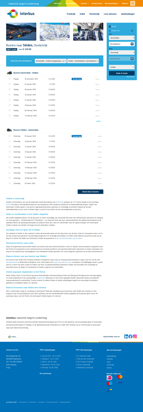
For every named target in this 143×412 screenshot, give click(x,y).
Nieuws (125, 3)
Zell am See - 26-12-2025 (51, 356)
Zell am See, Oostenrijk (85, 359)
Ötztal (8, 204)
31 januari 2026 (30, 157)
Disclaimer (32, 402)
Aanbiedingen (128, 13)
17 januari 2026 (30, 146)
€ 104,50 (52, 89)
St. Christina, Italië (83, 356)
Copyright (41, 402)
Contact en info (12, 350)
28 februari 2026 (31, 178)
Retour (112, 26)
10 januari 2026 (30, 141)
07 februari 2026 (31, 162)
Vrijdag (16, 79)
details (97, 79)
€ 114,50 (52, 79)
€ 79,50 (52, 84)
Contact (84, 3)
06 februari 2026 (31, 110)
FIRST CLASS (12, 49)
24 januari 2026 (30, 152)
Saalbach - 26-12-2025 (50, 359)
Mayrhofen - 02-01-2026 (51, 365)
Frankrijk (71, 13)
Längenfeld (41, 278)
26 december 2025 (31, 79)
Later (99, 121)
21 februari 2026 (31, 173)
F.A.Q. (8, 367)
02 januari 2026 (30, 84)
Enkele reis (114, 31)
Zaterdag (17, 136)
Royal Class (57, 262)
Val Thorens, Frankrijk (85, 362)
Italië (82, 13)
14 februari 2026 (31, 168)
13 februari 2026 (31, 116)
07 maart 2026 (30, 183)
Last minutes (110, 13)
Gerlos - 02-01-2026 (49, 362)
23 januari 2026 (30, 100)
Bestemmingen (111, 3)
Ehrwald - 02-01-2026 (50, 367)
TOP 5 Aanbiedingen (47, 350)
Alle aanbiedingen (45, 373)
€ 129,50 (52, 105)
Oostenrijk (94, 13)
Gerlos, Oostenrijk (83, 365)
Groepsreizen (96, 3)
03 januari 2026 (30, 136)
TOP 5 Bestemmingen (82, 350)
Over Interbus (70, 3)
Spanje (109, 368)
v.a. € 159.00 (25, 49)
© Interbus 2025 (11, 402)
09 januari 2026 (30, 89)
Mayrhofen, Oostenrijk (85, 367)
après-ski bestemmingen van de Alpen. (69, 238)
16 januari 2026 (30, 95)
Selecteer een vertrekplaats (21, 61)
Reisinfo (57, 3)
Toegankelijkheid (65, 402)
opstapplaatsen (12, 262)
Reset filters (131, 77)
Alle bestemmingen (114, 350)
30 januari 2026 (30, 105)
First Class (68, 262)
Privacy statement (52, 402)
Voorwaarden (23, 402)
